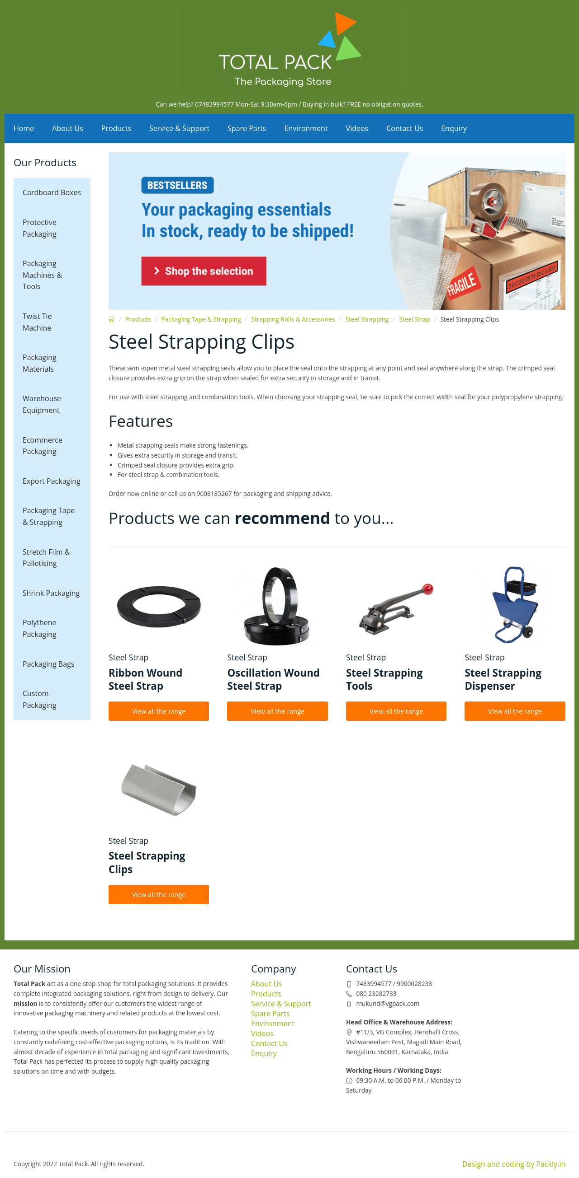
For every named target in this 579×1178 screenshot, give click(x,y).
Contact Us (404, 128)
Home (24, 128)
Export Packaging (52, 481)
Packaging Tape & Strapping (49, 516)
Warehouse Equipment (42, 404)
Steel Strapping (367, 319)
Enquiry (454, 128)
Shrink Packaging (51, 593)
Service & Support (179, 128)
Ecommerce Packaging (42, 446)
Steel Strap (414, 319)
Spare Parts (247, 128)
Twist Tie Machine (37, 322)
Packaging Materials (40, 363)
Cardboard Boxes (52, 192)
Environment (306, 128)
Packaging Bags (48, 664)
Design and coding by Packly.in (513, 1164)
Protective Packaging (40, 228)
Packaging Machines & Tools (42, 274)
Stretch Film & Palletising (46, 558)
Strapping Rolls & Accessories (293, 319)
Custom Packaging (40, 699)
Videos (357, 128)
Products (116, 128)
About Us (67, 128)
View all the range (159, 711)
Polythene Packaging (40, 628)
